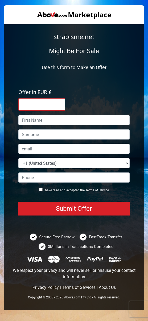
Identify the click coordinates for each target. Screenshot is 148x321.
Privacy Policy (45, 287)
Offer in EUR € (34, 92)
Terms (89, 190)
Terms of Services (79, 287)
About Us (107, 287)
